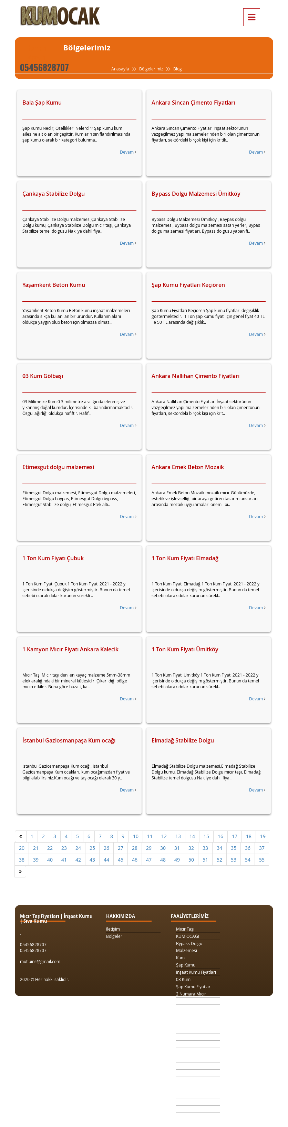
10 (135, 836)
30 (163, 848)
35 (233, 848)
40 (50, 859)
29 (149, 848)
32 (191, 848)
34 (219, 848)
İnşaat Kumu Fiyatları (196, 972)
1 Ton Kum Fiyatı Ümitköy (185, 649)
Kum (180, 957)
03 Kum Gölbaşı (42, 376)
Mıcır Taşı (185, 929)
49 (177, 859)
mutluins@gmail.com (40, 961)
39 (36, 859)
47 (149, 859)
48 (163, 859)
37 (262, 848)
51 (205, 859)
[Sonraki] (20, 871)
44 (106, 859)
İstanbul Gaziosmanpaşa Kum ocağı (68, 740)
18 (248, 836)
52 (219, 859)
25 (92, 848)
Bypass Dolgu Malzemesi (189, 947)
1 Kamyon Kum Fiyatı (196, 1008)
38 (21, 859)
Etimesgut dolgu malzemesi (58, 467)
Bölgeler (114, 936)
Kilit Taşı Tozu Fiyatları (197, 1037)
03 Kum (183, 979)
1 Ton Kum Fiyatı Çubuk (53, 558)
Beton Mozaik (189, 1116)
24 (78, 848)
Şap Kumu (185, 965)
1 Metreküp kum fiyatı (197, 1051)
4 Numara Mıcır (191, 1058)
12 (164, 836)
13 (178, 836)
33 (205, 848)
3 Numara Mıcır (191, 1001)
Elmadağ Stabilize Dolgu (183, 740)
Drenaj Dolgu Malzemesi (189, 1026)
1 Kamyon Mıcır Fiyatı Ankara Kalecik (70, 649)
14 (192, 836)
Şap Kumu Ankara (193, 1073)
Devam (128, 152)
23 (64, 848)
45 (120, 859)
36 (247, 848)
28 (134, 848)
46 (134, 859)
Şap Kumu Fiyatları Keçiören (188, 285)
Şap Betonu (187, 1109)
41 (64, 859)
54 (247, 859)
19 (263, 836)
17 (234, 836)
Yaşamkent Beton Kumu (53, 285)
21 (36, 848)
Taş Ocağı (185, 1066)
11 (150, 836)
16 (220, 836)
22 (50, 848)
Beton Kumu (187, 1080)
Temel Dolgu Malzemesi (188, 1091)
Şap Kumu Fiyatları (194, 986)
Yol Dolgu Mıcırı (191, 1044)
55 (262, 859)
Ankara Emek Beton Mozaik (188, 467)
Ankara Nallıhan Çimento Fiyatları (195, 376)
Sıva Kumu (186, 1102)
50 (191, 859)
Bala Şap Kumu (42, 102)
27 (120, 848)
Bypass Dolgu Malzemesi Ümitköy (196, 193)
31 (177, 848)
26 (106, 848)
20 (21, 848)
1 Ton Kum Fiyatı (191, 1015)
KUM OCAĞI (187, 936)
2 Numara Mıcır (191, 994)
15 (206, 836)
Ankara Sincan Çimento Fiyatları (193, 102)
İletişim (113, 929)
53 (233, 859)
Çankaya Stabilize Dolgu (53, 193)
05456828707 (44, 67)
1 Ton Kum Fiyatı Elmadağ (185, 558)
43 (92, 859)
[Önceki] (21, 836)
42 (78, 859)
